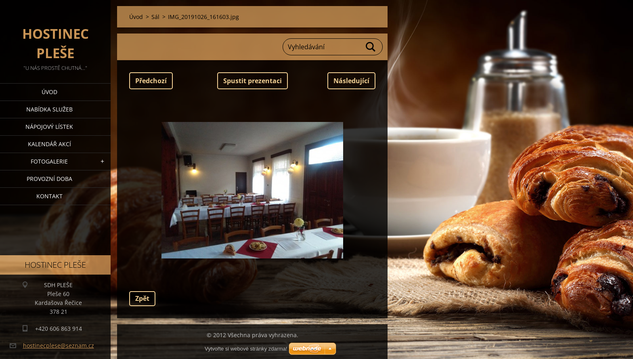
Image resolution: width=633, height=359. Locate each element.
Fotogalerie (49, 161)
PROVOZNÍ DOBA (49, 179)
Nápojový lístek (49, 126)
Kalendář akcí (49, 144)
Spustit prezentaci (252, 80)
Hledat (371, 47)
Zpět (142, 298)
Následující (351, 80)
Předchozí (151, 80)
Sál (155, 17)
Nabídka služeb (49, 109)
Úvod (49, 92)
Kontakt (49, 196)
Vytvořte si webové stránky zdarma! (246, 349)
